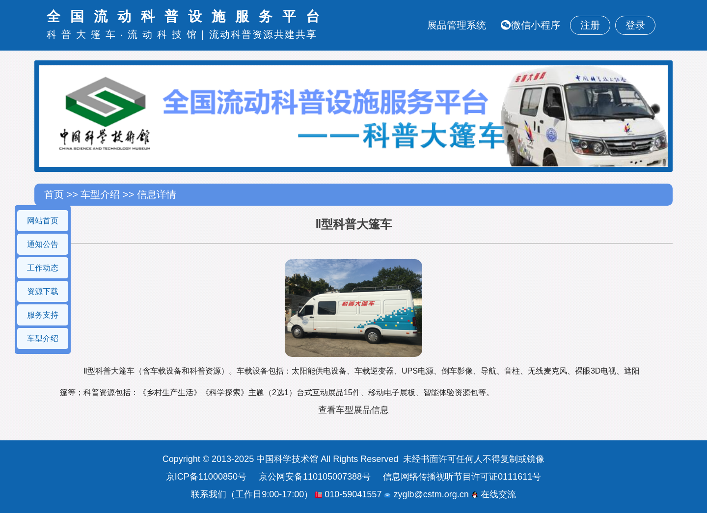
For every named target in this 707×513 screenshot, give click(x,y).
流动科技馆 (164, 34)
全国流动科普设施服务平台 (188, 16)
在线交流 (493, 494)
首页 (55, 194)
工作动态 (42, 268)
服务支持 (42, 315)
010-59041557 (348, 494)
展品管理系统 (456, 25)
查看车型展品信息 (353, 410)
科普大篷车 (83, 34)
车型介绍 (42, 338)
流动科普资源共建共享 (263, 34)
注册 (590, 25)
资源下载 (42, 291)
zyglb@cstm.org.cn (426, 494)
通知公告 (42, 244)
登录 (635, 25)
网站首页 (42, 220)
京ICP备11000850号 (206, 477)
